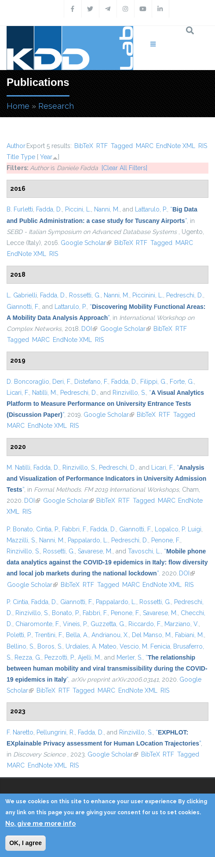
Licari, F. (18, 392)
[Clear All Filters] (124, 167)
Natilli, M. (44, 392)
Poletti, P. (19, 634)
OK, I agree (25, 842)
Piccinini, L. (147, 295)
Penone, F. (165, 540)
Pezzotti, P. (59, 657)
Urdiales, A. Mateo (91, 646)
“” (105, 403)
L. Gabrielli (22, 295)
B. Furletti (20, 209)
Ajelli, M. (89, 657)
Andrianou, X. (110, 634)
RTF (102, 145)
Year (46, 156)
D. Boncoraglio (28, 381)
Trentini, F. (49, 634)
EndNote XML (175, 145)
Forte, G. (182, 381)
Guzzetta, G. (108, 623)
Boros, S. (49, 646)
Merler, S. (129, 657)
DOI (89, 328)
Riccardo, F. (144, 623)
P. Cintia (17, 601)
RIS (202, 145)
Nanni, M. (107, 209)
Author (16, 145)
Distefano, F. (91, 381)
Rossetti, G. (85, 295)
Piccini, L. (78, 209)
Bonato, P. (66, 612)
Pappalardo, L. (88, 540)
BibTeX (83, 145)
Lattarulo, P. (151, 209)
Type (28, 156)
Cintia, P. (47, 529)
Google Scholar (86, 242)
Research (56, 106)
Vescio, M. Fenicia (145, 646)
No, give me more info (40, 823)
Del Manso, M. (152, 634)
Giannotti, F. (23, 306)
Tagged (122, 145)
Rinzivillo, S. (129, 392)
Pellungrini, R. (55, 732)
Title (13, 156)
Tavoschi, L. (144, 551)
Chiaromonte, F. (37, 623)
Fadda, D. (49, 209)
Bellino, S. (20, 646)
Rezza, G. (28, 657)
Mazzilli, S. (21, 540)
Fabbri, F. (74, 529)
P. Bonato (20, 529)
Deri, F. (61, 381)
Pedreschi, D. (184, 295)
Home (18, 106)
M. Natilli (18, 467)
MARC (144, 145)
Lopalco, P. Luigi (178, 529)
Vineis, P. (75, 623)
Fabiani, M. (189, 634)
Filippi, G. (153, 381)
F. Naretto (20, 732)
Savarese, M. (95, 551)
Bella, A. (77, 634)
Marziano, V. (181, 623)
